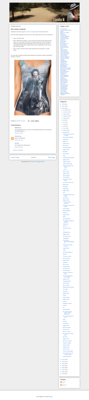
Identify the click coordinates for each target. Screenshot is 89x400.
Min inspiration (63, 66)
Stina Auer (62, 83)
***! (63, 230)
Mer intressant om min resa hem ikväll (68, 354)
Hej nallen (65, 291)
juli (64, 120)
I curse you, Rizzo (67, 256)
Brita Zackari (63, 35)
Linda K (64, 382)
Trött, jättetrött (66, 177)
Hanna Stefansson (64, 52)
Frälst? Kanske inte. (67, 163)
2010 (63, 363)
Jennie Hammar (64, 54)
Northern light (63, 72)
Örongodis (65, 186)
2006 (63, 371)
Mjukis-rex (65, 141)
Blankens (62, 33)
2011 (63, 361)
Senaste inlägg (15, 157)
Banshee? (65, 151)
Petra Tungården (64, 75)
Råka (64, 216)
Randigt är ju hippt (67, 303)
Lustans (65, 305)
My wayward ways (64, 71)
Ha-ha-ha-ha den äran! (68, 182)
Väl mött (65, 321)
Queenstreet (63, 78)
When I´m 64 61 (66, 331)
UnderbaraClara (64, 88)
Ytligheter (62, 94)
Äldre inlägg (51, 157)
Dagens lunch (66, 143)
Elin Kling (62, 42)
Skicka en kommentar (18, 150)
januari (65, 132)
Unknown (17, 136)
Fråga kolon (65, 139)
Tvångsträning (66, 266)
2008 (63, 367)
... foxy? (65, 169)
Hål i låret (65, 336)
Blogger (51, 396)
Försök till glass (66, 270)
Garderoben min (64, 50)
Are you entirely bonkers (66, 30)
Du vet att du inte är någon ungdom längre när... (67, 313)
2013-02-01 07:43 (19, 140)
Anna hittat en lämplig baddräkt (32, 31)
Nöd (64, 192)
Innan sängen (66, 208)
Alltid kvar (65, 212)
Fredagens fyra (66, 232)
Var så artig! (63, 91)
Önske (64, 295)
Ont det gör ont (66, 268)
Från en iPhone (66, 309)
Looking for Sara (64, 64)
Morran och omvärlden (65, 69)
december (65, 110)
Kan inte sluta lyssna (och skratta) (67, 276)
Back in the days (67, 327)
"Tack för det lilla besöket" (66, 202)
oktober (65, 114)
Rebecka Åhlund (64, 80)
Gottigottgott (66, 238)
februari (65, 130)
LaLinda (62, 59)
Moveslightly (63, 70)
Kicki (16, 143)
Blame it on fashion (64, 32)
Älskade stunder (66, 161)
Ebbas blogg (63, 41)
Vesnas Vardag (63, 92)
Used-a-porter (63, 89)
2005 (63, 373)
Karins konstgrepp (64, 58)
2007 (63, 369)
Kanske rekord (66, 345)
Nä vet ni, (65, 226)
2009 (63, 365)
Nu (63, 307)
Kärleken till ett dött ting (68, 287)
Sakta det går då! (67, 356)
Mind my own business (65, 68)
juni (64, 122)
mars (64, 128)
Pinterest (62, 77)
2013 (63, 108)
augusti (65, 118)
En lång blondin (64, 46)
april (64, 126)
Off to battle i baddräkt (68, 137)
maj (64, 124)
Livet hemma (63, 63)
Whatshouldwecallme (65, 93)
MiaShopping (63, 65)
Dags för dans (66, 297)
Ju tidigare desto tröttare (68, 157)
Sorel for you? (66, 349)
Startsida (33, 157)
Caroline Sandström (65, 36)
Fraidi (61, 48)
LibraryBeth (63, 60)
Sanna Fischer (63, 81)
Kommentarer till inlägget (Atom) (36, 161)
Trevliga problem (67, 281)
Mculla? (64, 254)
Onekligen (62, 74)
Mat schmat (65, 145)
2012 (63, 359)
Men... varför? (66, 285)
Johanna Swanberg (64, 57)
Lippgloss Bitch (63, 61)
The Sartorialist (63, 86)
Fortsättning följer (67, 147)
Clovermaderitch (64, 37)
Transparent (65, 323)
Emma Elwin (63, 44)
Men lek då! (65, 198)
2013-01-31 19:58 (19, 133)
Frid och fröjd (66, 283)
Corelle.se (62, 40)
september (65, 116)
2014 (63, 106)
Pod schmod (66, 153)
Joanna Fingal (63, 55)
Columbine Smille (64, 38)
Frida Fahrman (63, 49)
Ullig (64, 155)
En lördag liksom (67, 218)
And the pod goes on (68, 252)
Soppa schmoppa (67, 343)
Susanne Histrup (64, 85)
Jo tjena (65, 301)
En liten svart (66, 329)
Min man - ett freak (67, 341)
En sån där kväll (66, 236)
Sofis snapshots (64, 82)
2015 (63, 104)
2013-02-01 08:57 (19, 147)
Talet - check (66, 171)
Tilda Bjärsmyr (63, 87)
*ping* (64, 250)
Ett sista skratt (66, 175)
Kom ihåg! (65, 289)
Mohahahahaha (66, 210)
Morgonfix (65, 262)
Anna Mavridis (63, 29)
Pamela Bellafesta (64, 76)
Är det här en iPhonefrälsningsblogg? (68, 241)
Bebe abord (65, 184)
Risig (64, 319)
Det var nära (66, 264)
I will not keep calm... (65, 53)
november (65, 112)
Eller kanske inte (64, 43)
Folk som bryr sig (67, 228)
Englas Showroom (64, 47)
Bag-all (62, 31)
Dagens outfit (66, 149)
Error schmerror (66, 258)
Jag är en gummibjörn (68, 351)
